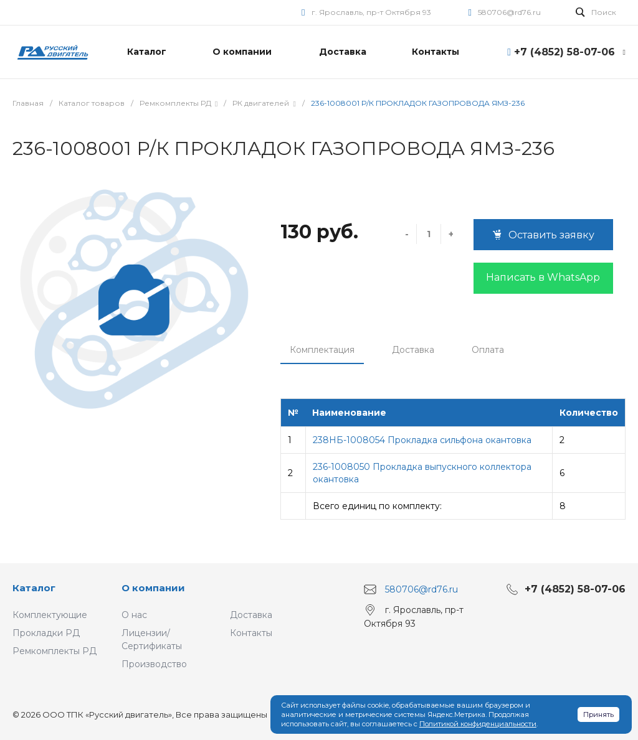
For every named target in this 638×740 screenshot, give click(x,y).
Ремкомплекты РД (54, 651)
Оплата (488, 349)
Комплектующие (49, 615)
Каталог (33, 588)
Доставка (413, 349)
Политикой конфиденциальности (477, 723)
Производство (154, 664)
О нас (134, 615)
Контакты (251, 633)
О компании (153, 588)
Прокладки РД (46, 633)
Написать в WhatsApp (543, 277)
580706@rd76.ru (509, 12)
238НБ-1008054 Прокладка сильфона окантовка (422, 440)
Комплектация (322, 349)
